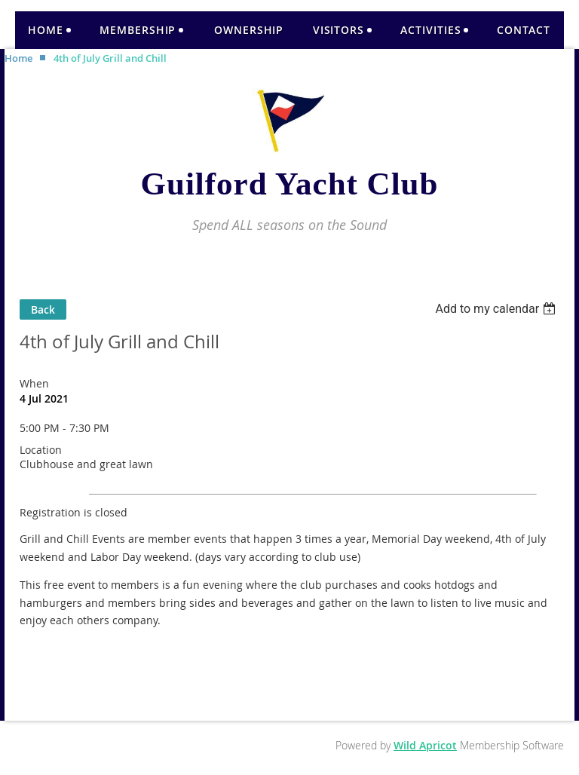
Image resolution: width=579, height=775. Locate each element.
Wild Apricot (425, 745)
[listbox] (497, 308)
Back (43, 309)
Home (18, 58)
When (34, 383)
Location (41, 450)
